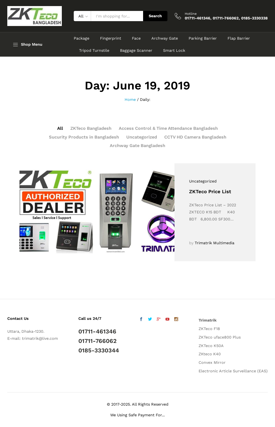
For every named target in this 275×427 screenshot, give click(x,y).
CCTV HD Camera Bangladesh (195, 136)
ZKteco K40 (210, 354)
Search (155, 16)
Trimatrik (208, 320)
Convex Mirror (212, 362)
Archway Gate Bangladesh (137, 145)
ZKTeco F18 (209, 328)
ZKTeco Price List (210, 191)
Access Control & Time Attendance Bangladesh (168, 128)
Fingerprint (110, 38)
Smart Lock (174, 50)
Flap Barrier (239, 38)
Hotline (191, 14)
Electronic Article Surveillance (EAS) (233, 371)
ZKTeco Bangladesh (90, 128)
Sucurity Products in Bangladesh (83, 136)
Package (81, 38)
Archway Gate (164, 38)
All (59, 128)
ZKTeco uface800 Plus (220, 337)
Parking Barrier (203, 38)
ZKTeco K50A (211, 345)
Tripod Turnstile (94, 50)
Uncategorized (141, 136)
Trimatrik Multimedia (214, 243)
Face (136, 38)
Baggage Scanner (136, 50)
